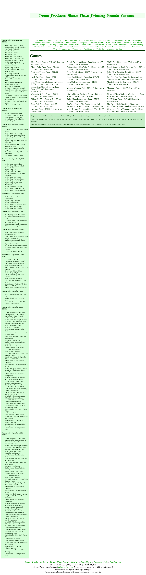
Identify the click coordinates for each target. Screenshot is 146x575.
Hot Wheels (137, 43)
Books (50, 40)
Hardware (127, 43)
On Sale (119, 49)
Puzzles (84, 47)
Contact (127, 15)
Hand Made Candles (113, 43)
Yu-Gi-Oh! (100, 49)
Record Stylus (94, 47)
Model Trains (86, 45)
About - (46, 562)
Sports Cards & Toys (109, 47)
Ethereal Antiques (65, 567)
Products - (37, 562)
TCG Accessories (134, 47)
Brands (113, 15)
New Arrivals (115, 562)
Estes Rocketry (58, 43)
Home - (28, 562)
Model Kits (63, 45)
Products (58, 15)
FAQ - (59, 562)
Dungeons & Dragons (133, 40)
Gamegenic (83, 43)
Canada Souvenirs (70, 40)
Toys (55, 49)
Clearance (110, 49)
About (73, 15)
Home (44, 15)
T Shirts (122, 47)
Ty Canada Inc (64, 49)
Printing (98, 15)
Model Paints (74, 45)
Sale (106, 562)
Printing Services (72, 47)
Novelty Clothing (136, 45)
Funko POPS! (71, 43)
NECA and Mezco (120, 45)
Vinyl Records (89, 49)
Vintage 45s (76, 49)
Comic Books (118, 40)
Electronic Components (41, 43)
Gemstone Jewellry (97, 43)
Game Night (86, 562)
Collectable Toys (104, 40)
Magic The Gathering (48, 45)
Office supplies (52, 47)
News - (53, 562)
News (84, 15)
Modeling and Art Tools (102, 45)
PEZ (62, 47)
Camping (58, 40)
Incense (35, 45)
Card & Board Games (87, 40)
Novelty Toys (39, 47)
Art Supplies (40, 40)
